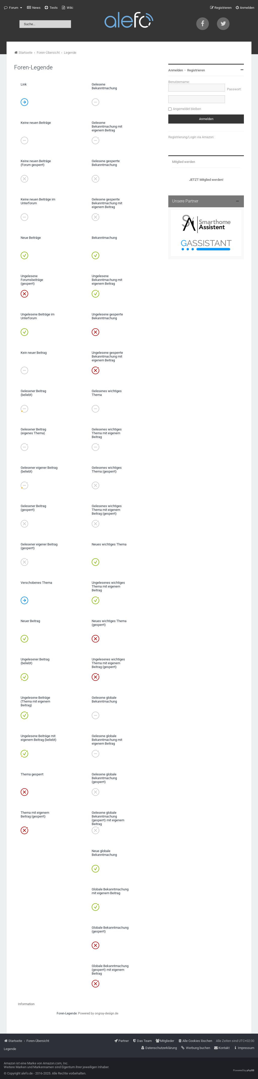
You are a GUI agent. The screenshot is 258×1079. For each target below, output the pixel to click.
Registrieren (196, 70)
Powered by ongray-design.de (98, 1013)
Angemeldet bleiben (187, 109)
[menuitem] (34, 7)
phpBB (250, 1070)
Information (26, 1004)
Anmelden (175, 70)
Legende (10, 1049)
